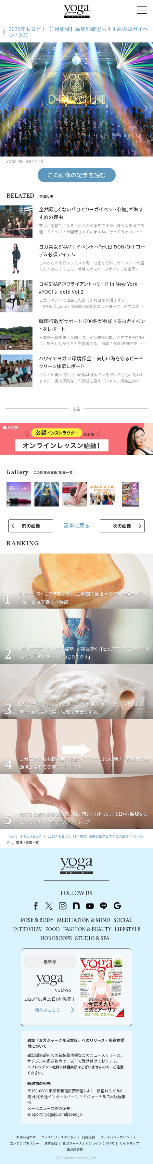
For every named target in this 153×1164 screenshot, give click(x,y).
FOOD (52, 929)
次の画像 (122, 525)
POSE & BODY (37, 920)
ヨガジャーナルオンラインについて (88, 1143)
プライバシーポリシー (116, 1137)
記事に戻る (76, 525)
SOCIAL (122, 920)
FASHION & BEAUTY (87, 929)
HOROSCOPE (56, 938)
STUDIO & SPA (92, 938)
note (76, 906)
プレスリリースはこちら (59, 1137)
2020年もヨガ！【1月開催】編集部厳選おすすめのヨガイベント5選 (78, 32)
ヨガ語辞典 (75, 1149)
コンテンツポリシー (24, 1143)
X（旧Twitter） (49, 906)
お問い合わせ (26, 1137)
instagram (62, 906)
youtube (90, 906)
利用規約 (88, 1137)
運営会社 (50, 1143)
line (103, 906)
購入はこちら (47, 1010)
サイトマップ (129, 1143)
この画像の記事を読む (76, 174)
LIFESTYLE (127, 929)
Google (117, 906)
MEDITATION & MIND (83, 920)
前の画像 (31, 525)
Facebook (34, 906)
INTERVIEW (27, 929)
